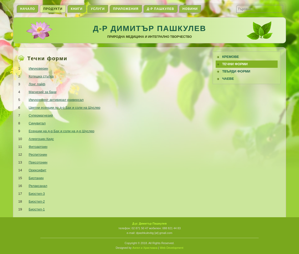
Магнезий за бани (43, 92)
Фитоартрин (38, 147)
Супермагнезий (41, 115)
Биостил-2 (37, 201)
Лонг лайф (37, 84)
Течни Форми (235, 64)
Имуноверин (38, 68)
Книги (77, 9)
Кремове (230, 57)
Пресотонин (38, 162)
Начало (27, 9)
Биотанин (36, 178)
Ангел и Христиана (144, 247)
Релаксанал (38, 186)
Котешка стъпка (41, 76)
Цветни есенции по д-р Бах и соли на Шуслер (64, 108)
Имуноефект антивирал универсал (56, 100)
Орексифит (37, 170)
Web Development (171, 247)
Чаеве (228, 79)
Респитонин (38, 154)
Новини (190, 9)
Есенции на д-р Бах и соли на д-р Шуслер (61, 131)
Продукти (52, 9)
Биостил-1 (37, 209)
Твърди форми (236, 71)
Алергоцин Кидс (41, 139)
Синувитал (37, 123)
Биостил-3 (37, 194)
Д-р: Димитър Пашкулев (149, 223)
